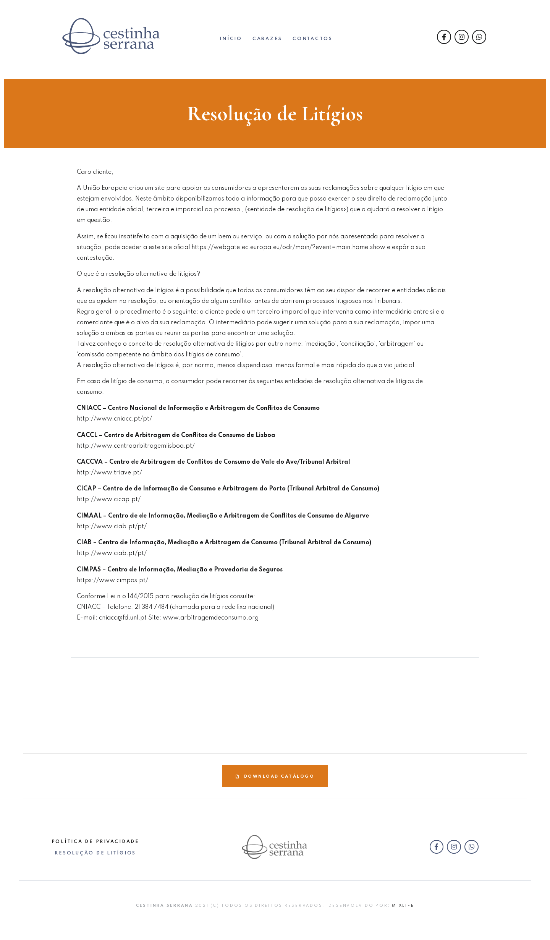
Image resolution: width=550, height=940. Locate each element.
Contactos (313, 39)
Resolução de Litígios (95, 853)
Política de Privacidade (95, 842)
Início (231, 39)
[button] (275, 776)
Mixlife (403, 906)
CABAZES (267, 39)
